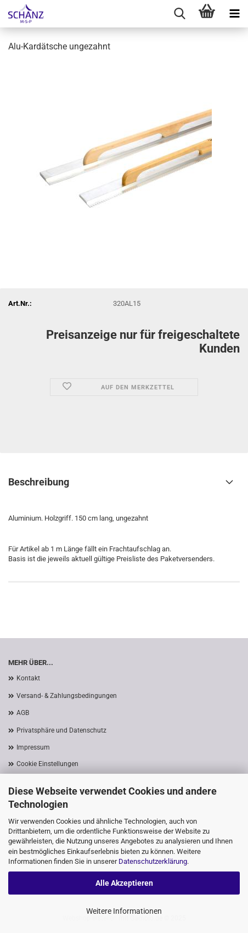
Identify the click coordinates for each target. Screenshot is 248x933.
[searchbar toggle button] (179, 13)
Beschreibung (38, 482)
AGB (22, 713)
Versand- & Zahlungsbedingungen (66, 696)
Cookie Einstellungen (47, 764)
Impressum (33, 747)
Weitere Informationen (124, 911)
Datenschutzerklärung (153, 861)
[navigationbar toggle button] (234, 13)
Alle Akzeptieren (124, 883)
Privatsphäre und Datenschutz (61, 730)
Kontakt (28, 678)
